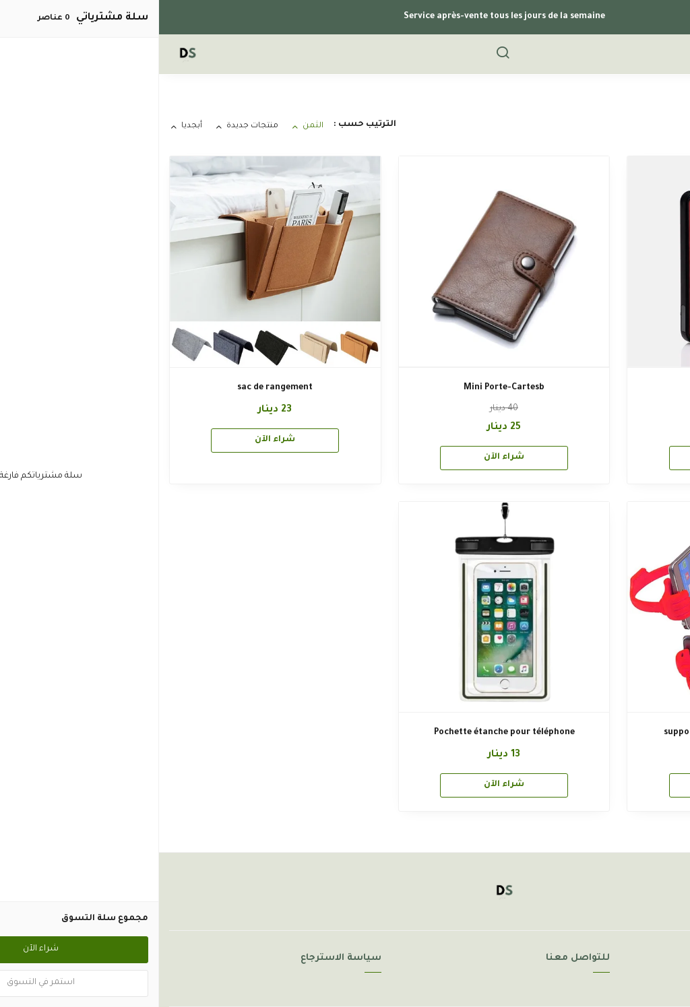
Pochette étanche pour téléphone (345, 733)
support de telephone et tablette (574, 733)
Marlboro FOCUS (574, 388)
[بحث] (344, 54)
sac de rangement (116, 388)
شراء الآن (574, 457)
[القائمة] (646, 54)
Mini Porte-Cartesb (345, 388)
